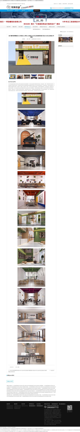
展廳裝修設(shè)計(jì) (25, 405)
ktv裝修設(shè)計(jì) (17, 408)
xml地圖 (50, 424)
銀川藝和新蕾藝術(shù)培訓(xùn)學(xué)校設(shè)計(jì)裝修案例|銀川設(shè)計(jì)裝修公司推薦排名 (26, 388)
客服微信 (60, 3)
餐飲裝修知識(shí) (63, 10)
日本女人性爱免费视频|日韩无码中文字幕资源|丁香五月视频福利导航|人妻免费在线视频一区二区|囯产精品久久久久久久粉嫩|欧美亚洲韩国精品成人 (22, 0)
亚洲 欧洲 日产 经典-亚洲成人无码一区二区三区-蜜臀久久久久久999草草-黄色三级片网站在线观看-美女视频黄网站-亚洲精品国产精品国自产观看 (26, 431)
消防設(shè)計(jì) (50, 10)
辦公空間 (30, 10)
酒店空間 (16, 10)
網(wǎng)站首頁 (10, 10)
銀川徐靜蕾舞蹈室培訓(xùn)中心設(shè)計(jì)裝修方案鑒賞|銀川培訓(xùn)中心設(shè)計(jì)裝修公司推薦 (29, 370)
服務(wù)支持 (52, 26)
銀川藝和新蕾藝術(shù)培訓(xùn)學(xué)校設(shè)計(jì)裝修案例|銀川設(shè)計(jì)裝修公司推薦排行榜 (39, 389)
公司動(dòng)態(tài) (61, 26)
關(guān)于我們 (70, 10)
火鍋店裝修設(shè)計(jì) (17, 405)
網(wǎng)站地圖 (70, 3)
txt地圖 (55, 424)
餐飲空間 (23, 10)
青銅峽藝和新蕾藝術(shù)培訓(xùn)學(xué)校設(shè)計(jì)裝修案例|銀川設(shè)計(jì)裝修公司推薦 (36, 396)
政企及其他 (43, 10)
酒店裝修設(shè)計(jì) (10, 407)
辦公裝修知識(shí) (57, 10)
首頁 (67, 31)
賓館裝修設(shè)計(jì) (10, 405)
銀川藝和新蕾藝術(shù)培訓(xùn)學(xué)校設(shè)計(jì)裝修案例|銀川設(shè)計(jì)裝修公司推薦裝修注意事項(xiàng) (36, 392)
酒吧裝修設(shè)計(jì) (17, 407)
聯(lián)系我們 (65, 3)
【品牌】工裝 (55, 3)
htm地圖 (52, 424)
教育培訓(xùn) (36, 10)
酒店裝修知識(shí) (36, 29)
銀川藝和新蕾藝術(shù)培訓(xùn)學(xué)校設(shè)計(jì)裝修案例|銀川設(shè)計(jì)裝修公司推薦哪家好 (28, 385)
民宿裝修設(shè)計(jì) (10, 408)
